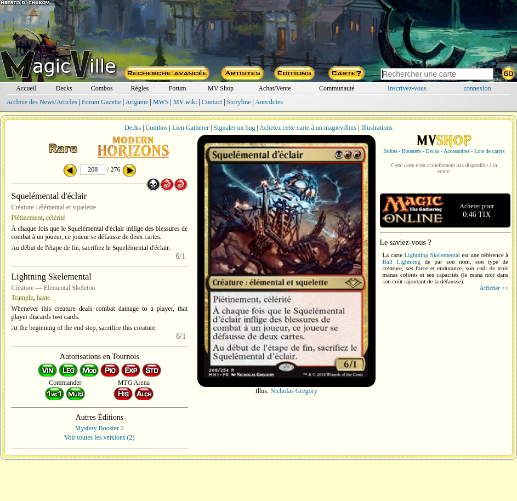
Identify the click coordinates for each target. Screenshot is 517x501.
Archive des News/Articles (41, 102)
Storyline (239, 102)
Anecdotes (269, 102)
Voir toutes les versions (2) (99, 437)
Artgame (137, 102)
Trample (22, 297)
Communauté (337, 88)
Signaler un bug (234, 128)
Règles (139, 88)
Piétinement (27, 217)
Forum (177, 88)
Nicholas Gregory (293, 391)
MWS (161, 102)
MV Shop (221, 88)
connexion (477, 88)
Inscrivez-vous (407, 88)
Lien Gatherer (190, 128)
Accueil (26, 88)
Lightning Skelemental (432, 255)
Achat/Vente (274, 88)
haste (43, 297)
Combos (102, 88)
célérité (55, 217)
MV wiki (185, 102)
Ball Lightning (402, 261)
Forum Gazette (101, 102)
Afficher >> (494, 287)
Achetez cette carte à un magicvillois (307, 128)
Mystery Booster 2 (99, 428)
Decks (64, 88)
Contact (212, 102)
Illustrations (376, 128)
